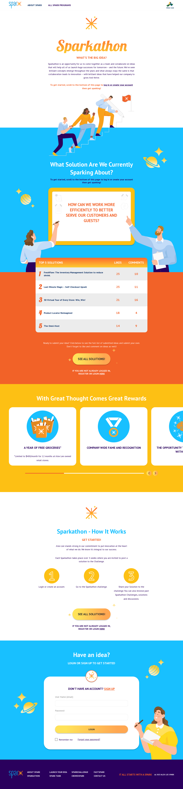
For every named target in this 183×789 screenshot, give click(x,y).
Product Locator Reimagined (58, 312)
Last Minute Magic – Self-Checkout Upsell (65, 286)
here (102, 373)
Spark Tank (55, 776)
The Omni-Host (51, 325)
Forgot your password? (89, 739)
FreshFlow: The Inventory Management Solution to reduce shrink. (73, 274)
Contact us (99, 776)
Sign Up (109, 689)
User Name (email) (64, 696)
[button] (149, 473)
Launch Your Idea (58, 772)
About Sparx (33, 772)
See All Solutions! (91, 359)
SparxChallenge (80, 772)
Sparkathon (33, 776)
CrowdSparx (78, 776)
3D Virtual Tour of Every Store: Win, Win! (64, 299)
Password (59, 710)
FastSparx (99, 772)
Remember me (66, 739)
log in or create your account (118, 84)
